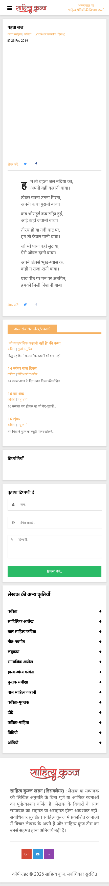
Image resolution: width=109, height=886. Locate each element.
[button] (25, 164)
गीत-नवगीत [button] (54, 642)
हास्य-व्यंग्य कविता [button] (54, 672)
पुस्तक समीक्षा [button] (54, 682)
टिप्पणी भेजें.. (54, 571)
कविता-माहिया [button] (54, 723)
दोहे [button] (54, 713)
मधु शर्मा (22, 399)
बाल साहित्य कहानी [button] (54, 692)
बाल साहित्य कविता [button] (54, 632)
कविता (27, 34)
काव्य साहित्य (15, 34)
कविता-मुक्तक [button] (54, 702)
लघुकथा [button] (54, 652)
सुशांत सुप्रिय (24, 349)
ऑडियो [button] (54, 743)
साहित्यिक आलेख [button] (54, 622)
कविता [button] (54, 611)
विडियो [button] (54, 733)
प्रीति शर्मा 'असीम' (27, 374)
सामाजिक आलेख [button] (54, 662)
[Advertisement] (54, 99)
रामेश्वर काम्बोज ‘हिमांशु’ (50, 34)
